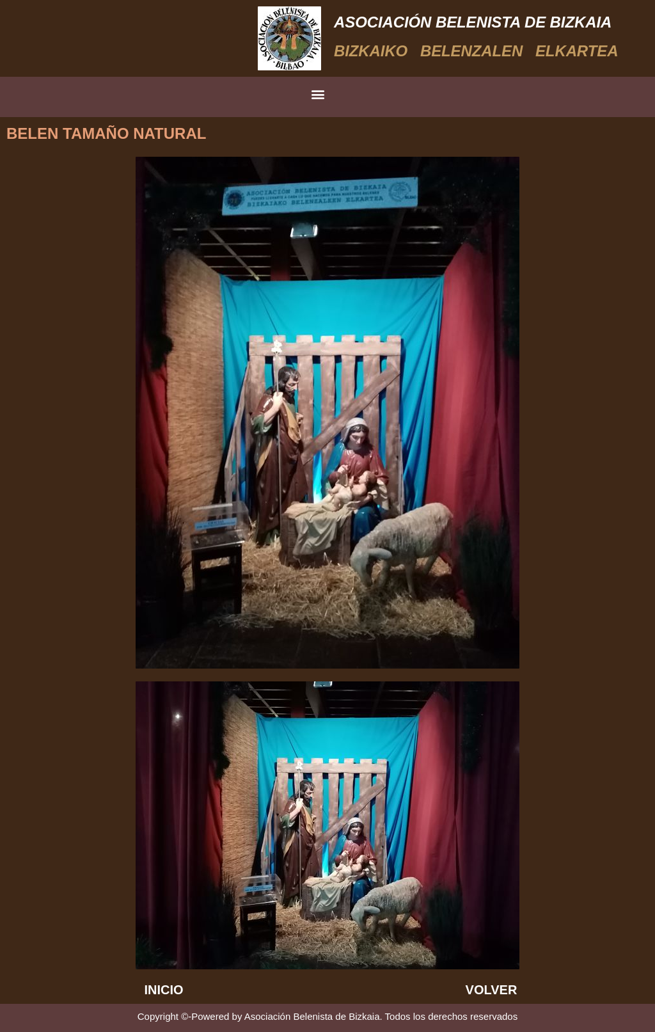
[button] (318, 93)
